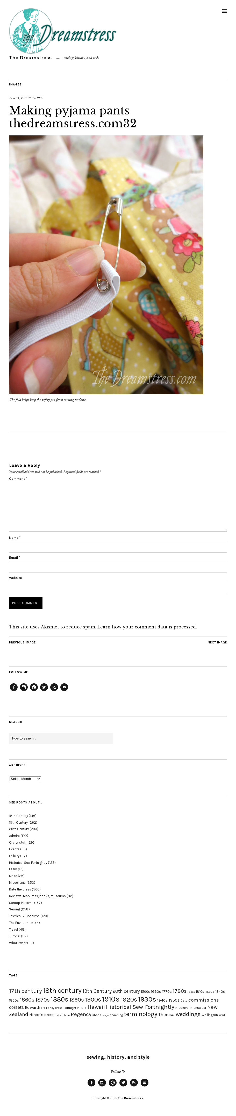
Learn (13, 869)
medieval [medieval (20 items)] (182, 1008)
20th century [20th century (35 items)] (126, 991)
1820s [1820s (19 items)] (209, 992)
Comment (18, 479)
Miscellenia (17, 883)
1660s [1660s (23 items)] (156, 991)
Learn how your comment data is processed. (147, 626)
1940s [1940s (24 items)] (162, 1000)
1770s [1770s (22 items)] (167, 991)
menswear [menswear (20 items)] (198, 1008)
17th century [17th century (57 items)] (25, 990)
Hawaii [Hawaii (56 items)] (96, 1006)
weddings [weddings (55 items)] (188, 1014)
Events (14, 849)
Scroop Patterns (21, 903)
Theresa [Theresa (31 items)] (166, 1014)
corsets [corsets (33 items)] (16, 1007)
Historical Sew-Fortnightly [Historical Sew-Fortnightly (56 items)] (140, 1006)
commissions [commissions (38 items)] (203, 1000)
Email (14, 558)
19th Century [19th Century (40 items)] (97, 991)
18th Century (18, 816)
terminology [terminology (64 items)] (140, 1014)
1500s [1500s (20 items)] (145, 992)
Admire (14, 836)
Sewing (14, 909)
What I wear (17, 943)
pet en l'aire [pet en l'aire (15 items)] (62, 1015)
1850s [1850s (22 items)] (14, 1000)
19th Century (18, 822)
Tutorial (14, 936)
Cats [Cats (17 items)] (184, 1000)
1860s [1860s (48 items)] (27, 1000)
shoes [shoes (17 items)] (96, 1015)
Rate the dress (20, 889)
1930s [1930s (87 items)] (147, 999)
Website (15, 578)
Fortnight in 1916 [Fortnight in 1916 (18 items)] (75, 1008)
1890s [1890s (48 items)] (76, 1000)
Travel (13, 929)
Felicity (14, 856)
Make (13, 876)
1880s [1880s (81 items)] (59, 999)
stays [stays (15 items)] (105, 1015)
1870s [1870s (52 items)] (42, 999)
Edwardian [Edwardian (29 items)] (35, 1007)
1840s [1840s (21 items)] (220, 991)
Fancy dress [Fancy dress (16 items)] (54, 1008)
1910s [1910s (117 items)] (111, 999)
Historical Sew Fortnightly (28, 863)
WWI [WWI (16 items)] (222, 1015)
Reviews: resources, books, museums (37, 896)
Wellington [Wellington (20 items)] (210, 1015)
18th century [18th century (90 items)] (62, 990)
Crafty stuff (18, 842)
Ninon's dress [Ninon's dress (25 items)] (41, 1014)
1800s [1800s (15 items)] (191, 992)
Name (14, 538)
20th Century (19, 829)
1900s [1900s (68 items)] (93, 999)
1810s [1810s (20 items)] (200, 992)
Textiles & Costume (24, 916)
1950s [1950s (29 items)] (174, 1000)
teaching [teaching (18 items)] (116, 1015)
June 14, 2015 (18, 98)
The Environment (21, 923)
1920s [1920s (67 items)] (129, 999)
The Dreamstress (30, 58)
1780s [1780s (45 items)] (180, 991)
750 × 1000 (35, 98)
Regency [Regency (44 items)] (81, 1014)
